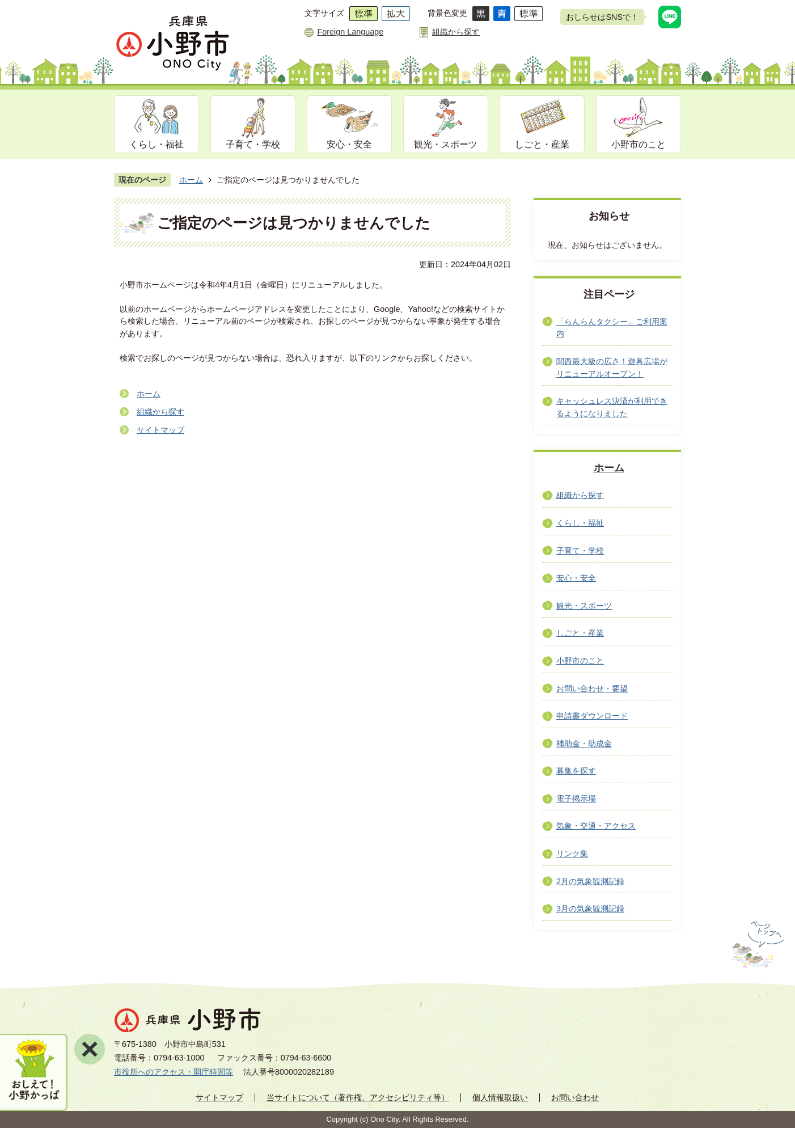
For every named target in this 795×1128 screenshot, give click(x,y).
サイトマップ (160, 429)
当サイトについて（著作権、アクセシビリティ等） (358, 1097)
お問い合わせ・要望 (592, 688)
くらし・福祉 (156, 144)
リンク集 (572, 853)
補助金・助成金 (584, 743)
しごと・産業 (542, 144)
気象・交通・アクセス (596, 825)
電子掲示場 (576, 798)
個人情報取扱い (500, 1097)
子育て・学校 (253, 144)
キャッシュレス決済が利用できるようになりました (611, 407)
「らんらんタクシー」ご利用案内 (611, 328)
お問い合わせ (575, 1097)
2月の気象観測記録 (590, 881)
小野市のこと (638, 144)
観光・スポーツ (445, 144)
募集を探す (576, 770)
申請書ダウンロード (592, 715)
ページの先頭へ (756, 945)
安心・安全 (349, 144)
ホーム (191, 179)
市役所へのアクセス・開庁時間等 (173, 1071)
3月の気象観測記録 (590, 908)
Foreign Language (350, 31)
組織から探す (456, 31)
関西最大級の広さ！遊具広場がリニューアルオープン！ (611, 367)
